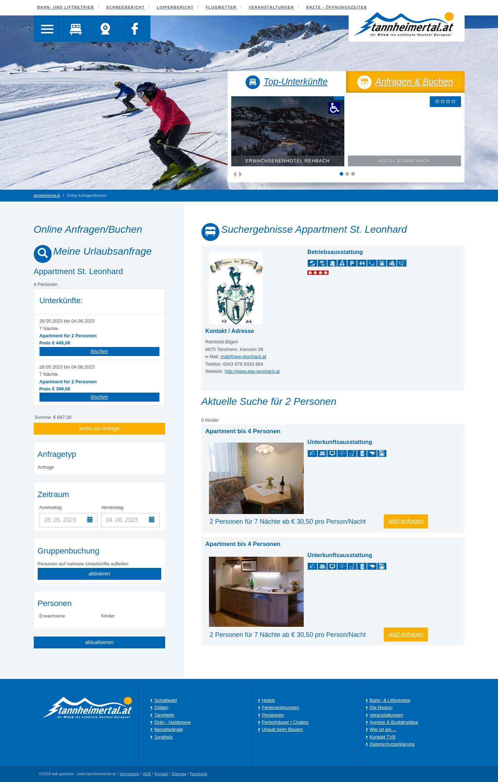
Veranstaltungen (271, 7)
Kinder (108, 616)
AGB (147, 774)
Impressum (129, 774)
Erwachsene (52, 616)
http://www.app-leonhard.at (252, 371)
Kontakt (161, 774)
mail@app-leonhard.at (243, 356)
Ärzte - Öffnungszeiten (336, 7)
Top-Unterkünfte (286, 83)
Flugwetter (221, 7)
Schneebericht (125, 7)
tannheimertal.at (47, 196)
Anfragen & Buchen (405, 83)
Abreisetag (112, 507)
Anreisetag (50, 507)
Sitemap (179, 774)
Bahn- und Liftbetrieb (65, 7)
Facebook (199, 774)
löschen (99, 351)
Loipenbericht (175, 7)
